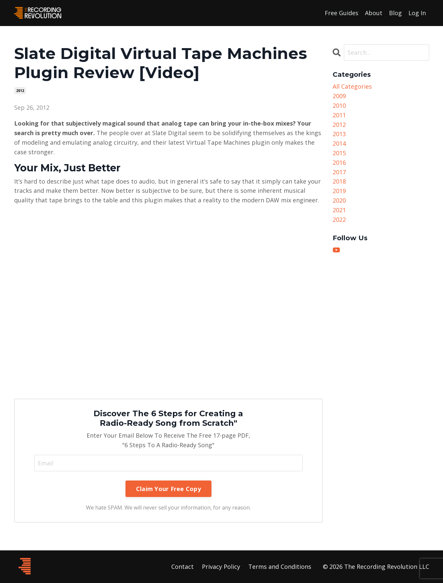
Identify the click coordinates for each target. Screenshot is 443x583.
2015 (339, 153)
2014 (339, 143)
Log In (417, 13)
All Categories (352, 86)
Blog (395, 13)
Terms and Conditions (279, 566)
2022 (339, 219)
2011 (339, 115)
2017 (339, 172)
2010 (339, 105)
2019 (339, 191)
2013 (339, 134)
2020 (339, 200)
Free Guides (341, 13)
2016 (339, 162)
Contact (182, 566)
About (373, 13)
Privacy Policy (221, 566)
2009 (339, 96)
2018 (339, 181)
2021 (339, 210)
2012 (20, 90)
